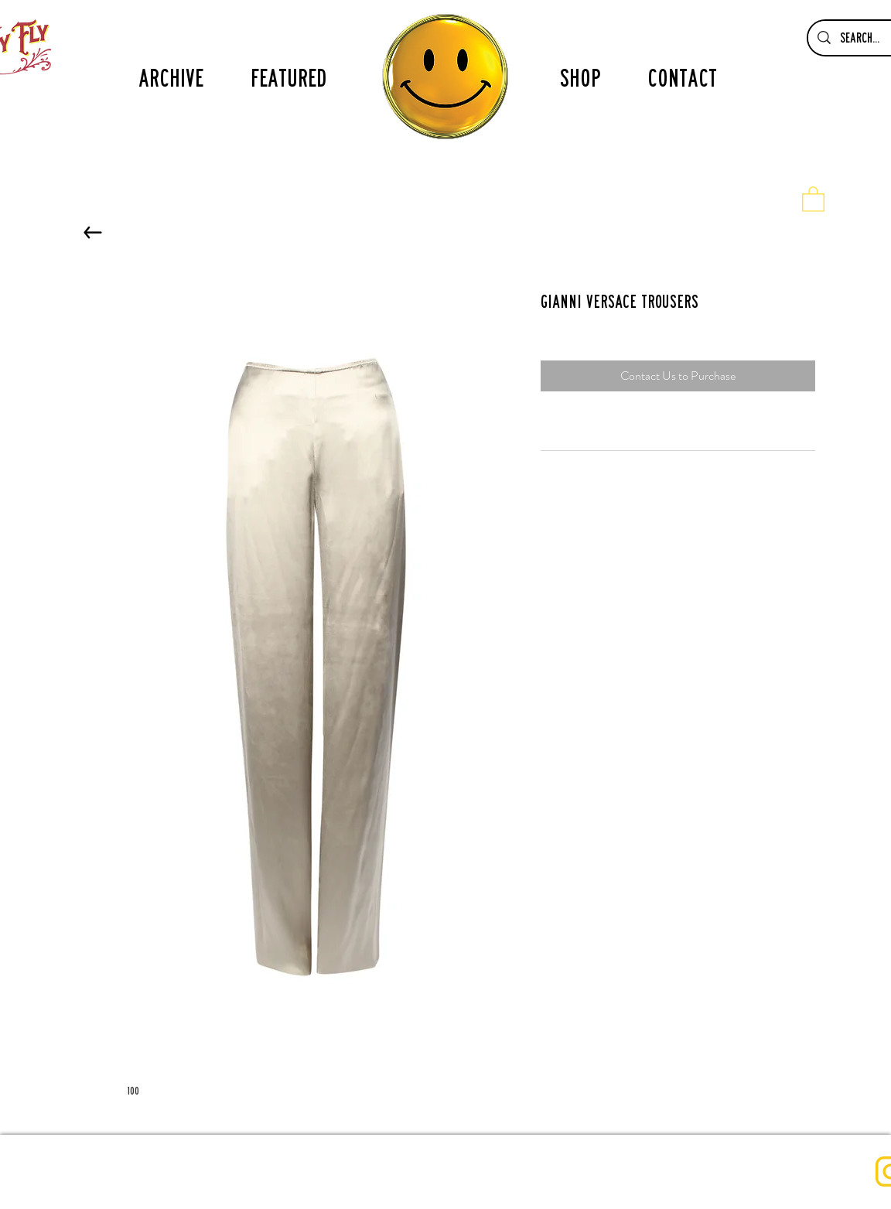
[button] (813, 198)
